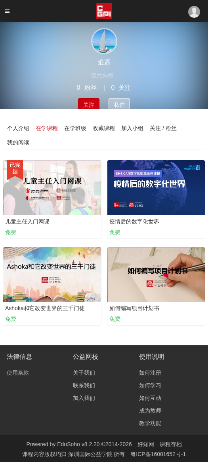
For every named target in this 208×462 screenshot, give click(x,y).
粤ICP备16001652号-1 (158, 454)
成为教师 (150, 410)
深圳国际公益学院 (91, 454)
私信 (119, 105)
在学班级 (75, 128)
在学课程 (47, 128)
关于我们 (84, 372)
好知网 (145, 444)
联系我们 (84, 385)
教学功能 (150, 423)
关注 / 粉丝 (163, 128)
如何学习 (150, 385)
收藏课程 (104, 128)
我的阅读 (18, 142)
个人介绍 (18, 128)
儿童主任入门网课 (27, 221)
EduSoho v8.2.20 (78, 444)
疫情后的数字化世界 (134, 221)
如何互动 (150, 398)
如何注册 (150, 372)
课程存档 (171, 444)
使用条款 (18, 372)
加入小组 (132, 128)
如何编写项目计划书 (134, 308)
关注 (88, 105)
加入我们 (84, 398)
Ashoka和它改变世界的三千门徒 (45, 308)
